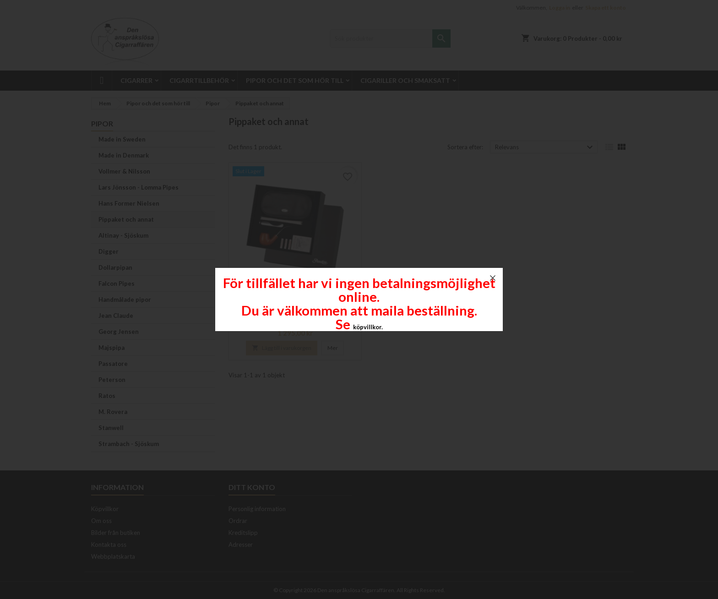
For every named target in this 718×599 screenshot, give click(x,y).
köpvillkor (367, 327)
